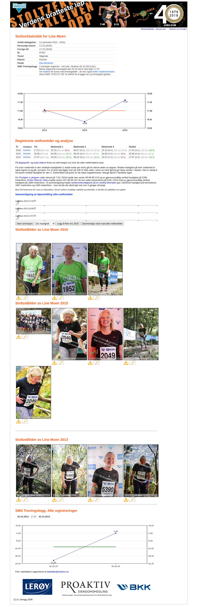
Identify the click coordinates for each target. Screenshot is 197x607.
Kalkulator (27, 150)
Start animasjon (25, 223)
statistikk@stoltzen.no (58, 571)
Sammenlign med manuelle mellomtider (102, 223)
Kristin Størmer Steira (38, 180)
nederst (46, 71)
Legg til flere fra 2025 (68, 223)
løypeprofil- (24, 162)
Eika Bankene (46, 63)
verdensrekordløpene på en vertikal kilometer (93, 182)
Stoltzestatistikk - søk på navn (153, 29)
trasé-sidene (40, 162)
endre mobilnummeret (103, 71)
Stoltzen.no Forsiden (178, 29)
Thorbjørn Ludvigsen (29, 177)
